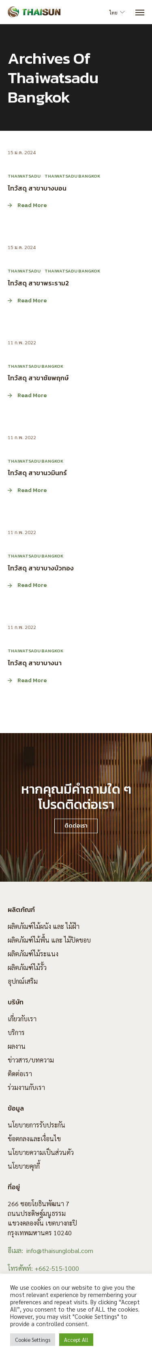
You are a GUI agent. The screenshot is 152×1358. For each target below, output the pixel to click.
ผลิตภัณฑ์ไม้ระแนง (33, 953)
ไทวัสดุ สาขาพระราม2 (38, 282)
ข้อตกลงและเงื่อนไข (34, 1138)
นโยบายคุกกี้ (24, 1166)
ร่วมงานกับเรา (26, 1087)
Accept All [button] (76, 1339)
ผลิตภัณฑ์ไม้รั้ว (27, 967)
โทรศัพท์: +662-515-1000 (43, 1268)
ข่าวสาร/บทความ (31, 1060)
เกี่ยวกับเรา (22, 1018)
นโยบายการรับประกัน (36, 1125)
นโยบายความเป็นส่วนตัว (41, 1152)
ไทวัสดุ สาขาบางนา (35, 663)
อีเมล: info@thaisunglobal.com (50, 1250)
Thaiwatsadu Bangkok (72, 176)
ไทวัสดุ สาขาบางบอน (37, 188)
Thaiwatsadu (24, 176)
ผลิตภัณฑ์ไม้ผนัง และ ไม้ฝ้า (43, 926)
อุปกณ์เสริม (23, 981)
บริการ (16, 1032)
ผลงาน (17, 1046)
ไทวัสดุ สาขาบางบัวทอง (41, 567)
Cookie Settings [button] (32, 1339)
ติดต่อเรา (20, 1073)
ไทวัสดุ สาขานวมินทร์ (37, 473)
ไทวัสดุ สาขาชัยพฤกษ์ (38, 378)
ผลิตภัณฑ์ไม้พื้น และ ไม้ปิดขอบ (49, 940)
